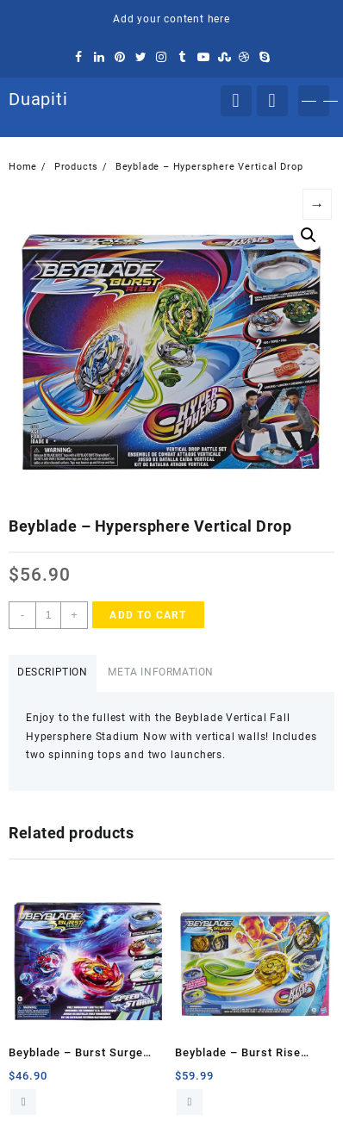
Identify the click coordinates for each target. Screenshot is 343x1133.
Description (52, 672)
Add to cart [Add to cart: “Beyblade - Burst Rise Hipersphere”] (190, 1102)
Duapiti (38, 99)
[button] (308, 235)
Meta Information (161, 672)
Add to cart (147, 615)
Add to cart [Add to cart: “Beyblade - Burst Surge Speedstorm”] (23, 1102)
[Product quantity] (48, 615)
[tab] (53, 673)
